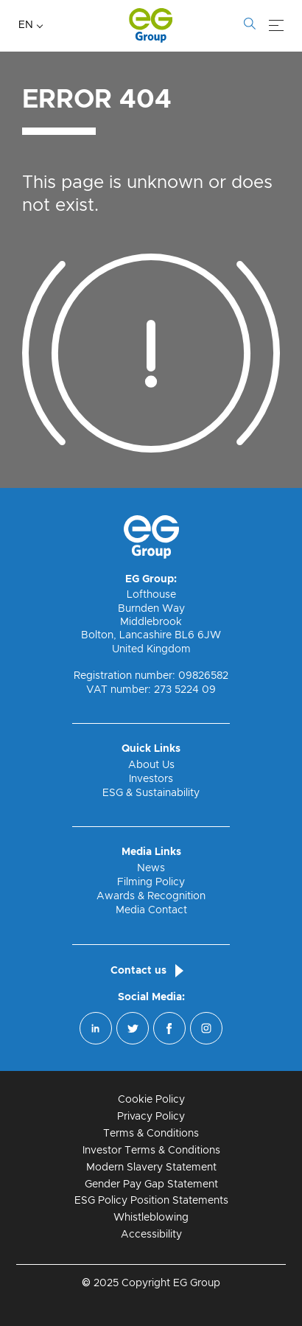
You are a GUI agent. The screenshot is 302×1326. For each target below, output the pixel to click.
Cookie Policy (151, 1100)
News (151, 868)
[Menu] (276, 26)
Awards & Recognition (151, 896)
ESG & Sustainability (151, 793)
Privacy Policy (151, 1117)
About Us (151, 765)
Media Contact (151, 910)
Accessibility (151, 1234)
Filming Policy (151, 882)
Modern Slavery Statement (151, 1167)
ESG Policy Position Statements (151, 1201)
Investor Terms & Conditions (151, 1150)
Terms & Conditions (151, 1133)
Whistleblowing (151, 1217)
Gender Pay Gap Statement (151, 1184)
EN (25, 25)
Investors (151, 779)
